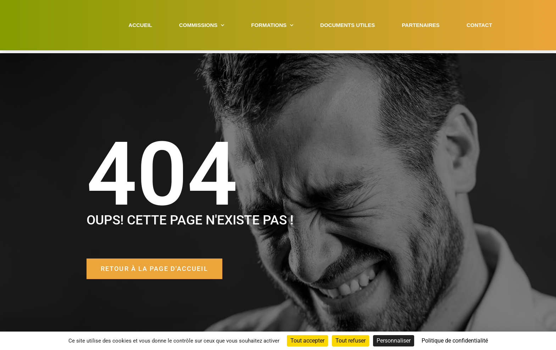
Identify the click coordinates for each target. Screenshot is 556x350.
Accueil (140, 26)
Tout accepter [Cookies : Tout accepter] (307, 340)
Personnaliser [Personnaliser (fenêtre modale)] (394, 340)
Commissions (201, 26)
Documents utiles (347, 26)
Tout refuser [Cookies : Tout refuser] (350, 340)
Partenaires (420, 26)
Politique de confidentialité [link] (455, 340)
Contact (479, 26)
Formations (272, 26)
